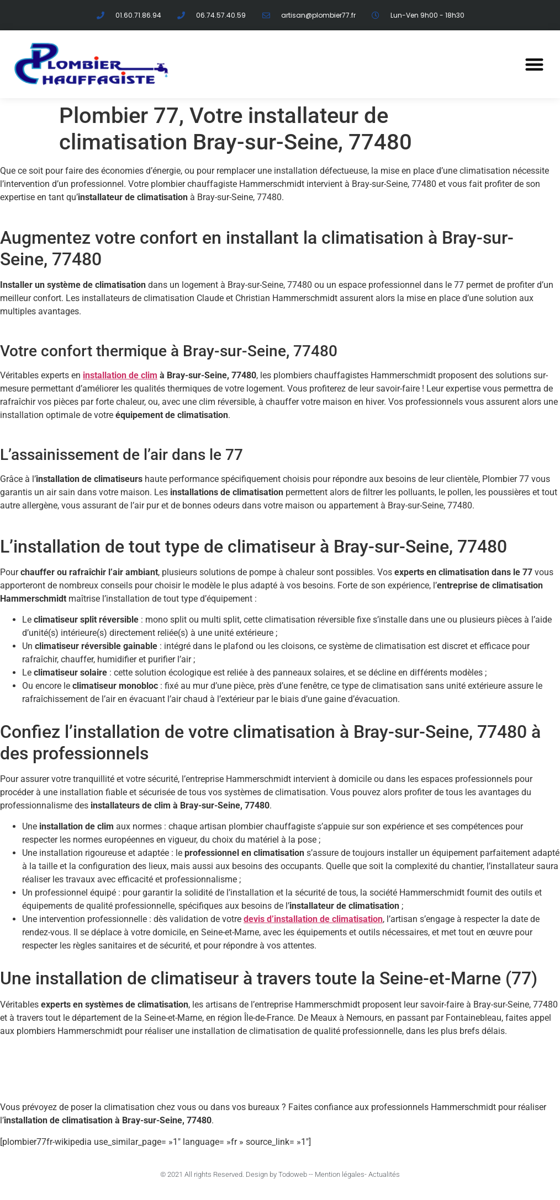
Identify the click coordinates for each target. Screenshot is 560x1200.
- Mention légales (337, 1174)
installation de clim (120, 375)
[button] (534, 64)
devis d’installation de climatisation (313, 919)
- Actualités (382, 1174)
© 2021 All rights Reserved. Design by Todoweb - (235, 1174)
